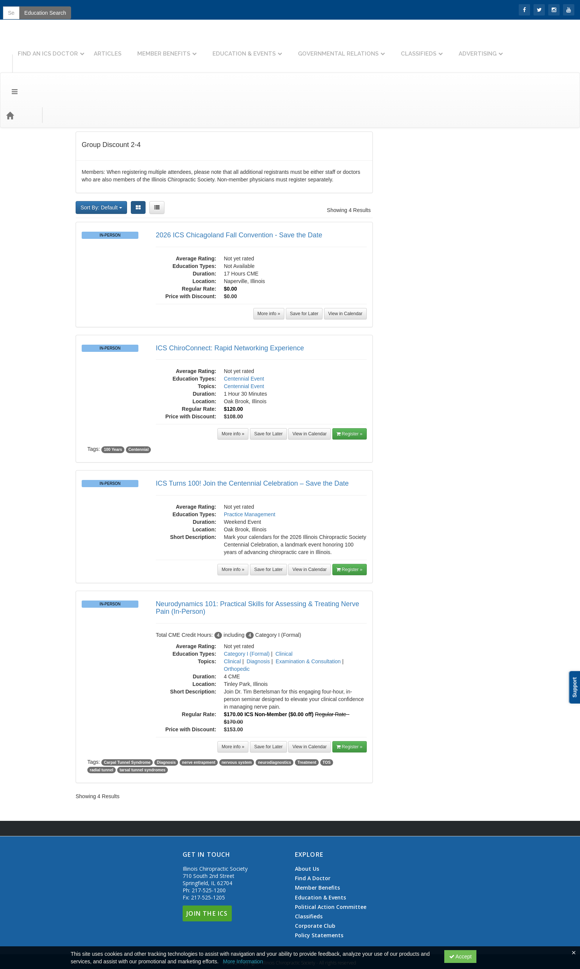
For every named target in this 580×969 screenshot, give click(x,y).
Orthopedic (237, 627)
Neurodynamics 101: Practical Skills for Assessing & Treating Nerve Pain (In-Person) (257, 566)
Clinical (284, 612)
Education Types (130, 73)
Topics (48, 73)
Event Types (82, 73)
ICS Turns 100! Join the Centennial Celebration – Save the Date (252, 442)
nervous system (237, 720)
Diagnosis (258, 620)
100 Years (113, 408)
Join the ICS (49, 9)
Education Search (469, 74)
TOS (326, 720)
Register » (350, 392)
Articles (173, 48)
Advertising (543, 48)
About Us (307, 827)
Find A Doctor (312, 836)
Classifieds (484, 48)
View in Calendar (345, 272)
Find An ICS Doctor (114, 48)
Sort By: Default (101, 166)
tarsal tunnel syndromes (142, 728)
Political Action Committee (330, 865)
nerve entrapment (198, 720)
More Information (243, 961)
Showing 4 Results (349, 169)
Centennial (138, 408)
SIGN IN (15, 9)
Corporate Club (315, 884)
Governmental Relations (404, 48)
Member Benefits (229, 48)
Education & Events (309, 48)
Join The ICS (207, 872)
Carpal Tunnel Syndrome (127, 720)
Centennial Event (244, 337)
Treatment (306, 720)
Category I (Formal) (247, 612)
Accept (460, 957)
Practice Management (249, 473)
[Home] (21, 73)
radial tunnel (101, 728)
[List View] (156, 165)
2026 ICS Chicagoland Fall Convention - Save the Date (239, 193)
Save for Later (304, 272)
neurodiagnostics (274, 720)
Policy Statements (319, 893)
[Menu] (8, 73)
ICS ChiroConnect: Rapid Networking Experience (230, 306)
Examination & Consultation (308, 620)
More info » (268, 272)
